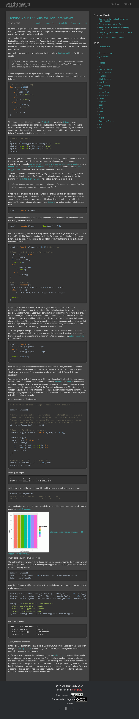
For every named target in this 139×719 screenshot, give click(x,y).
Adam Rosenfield (77, 336)
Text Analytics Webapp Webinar (112, 38)
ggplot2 (39, 23)
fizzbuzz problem (65, 53)
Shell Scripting (105, 79)
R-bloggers (76, 690)
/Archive (115, 4)
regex (101, 118)
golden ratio (104, 56)
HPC (101, 127)
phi (100, 60)
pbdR (101, 105)
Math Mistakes (105, 73)
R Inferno (67, 122)
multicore (58, 382)
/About (127, 4)
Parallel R (63, 23)
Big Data (102, 102)
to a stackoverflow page (30, 179)
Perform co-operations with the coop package (114, 28)
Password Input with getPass (111, 24)
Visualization (104, 95)
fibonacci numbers (106, 53)
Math (101, 66)
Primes (102, 63)
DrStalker (52, 202)
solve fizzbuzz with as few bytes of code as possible (30, 167)
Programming (76, 23)
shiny (101, 124)
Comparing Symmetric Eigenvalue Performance (113, 20)
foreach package (24, 648)
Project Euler (58, 655)
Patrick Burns (47, 122)
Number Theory (105, 69)
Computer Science (107, 121)
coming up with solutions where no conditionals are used (53, 164)
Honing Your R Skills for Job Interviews (41, 18)
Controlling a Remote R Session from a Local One (115, 33)
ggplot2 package (24, 509)
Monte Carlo (51, 23)
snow (69, 382)
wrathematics (18, 4)
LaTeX (101, 98)
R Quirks (102, 76)
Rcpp (101, 111)
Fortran (102, 108)
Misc (101, 114)
